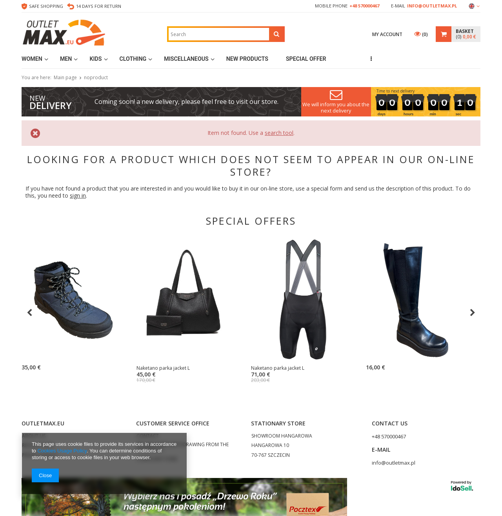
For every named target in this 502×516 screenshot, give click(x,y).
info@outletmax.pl (432, 6)
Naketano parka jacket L (134, 368)
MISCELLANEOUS (186, 59)
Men (66, 59)
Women (32, 59)
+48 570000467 (364, 6)
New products (247, 59)
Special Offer (306, 59)
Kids (95, 59)
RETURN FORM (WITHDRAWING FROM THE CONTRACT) (182, 447)
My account (387, 34)
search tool (279, 132)
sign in (78, 195)
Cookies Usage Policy (61, 451)
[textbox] (219, 34)
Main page (65, 77)
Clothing (133, 59)
